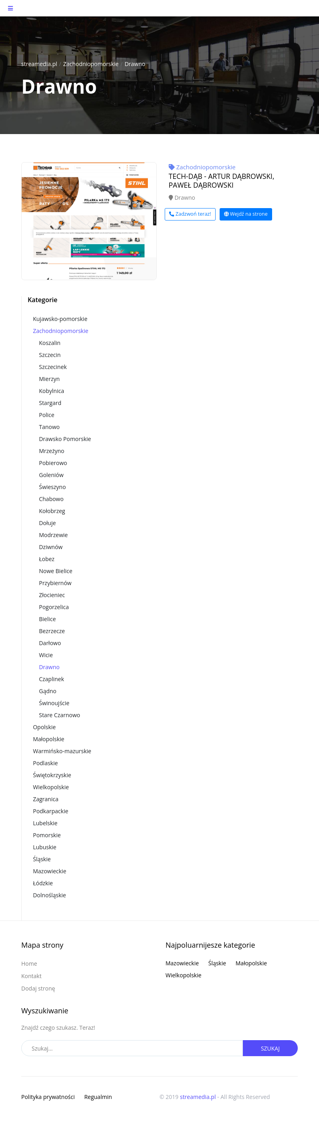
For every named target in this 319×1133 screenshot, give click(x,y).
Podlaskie (45, 763)
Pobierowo (53, 463)
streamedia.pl (39, 64)
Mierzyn (49, 379)
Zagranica (46, 799)
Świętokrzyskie (52, 775)
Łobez (47, 559)
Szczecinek (53, 367)
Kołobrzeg (52, 511)
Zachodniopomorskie (91, 64)
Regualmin (98, 1097)
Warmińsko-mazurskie (62, 751)
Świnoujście (54, 703)
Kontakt (31, 976)
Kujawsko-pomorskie (60, 319)
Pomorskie (47, 835)
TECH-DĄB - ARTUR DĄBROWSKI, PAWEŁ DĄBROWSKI (222, 180)
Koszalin (50, 343)
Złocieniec (52, 595)
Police (46, 415)
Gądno (48, 691)
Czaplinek (51, 679)
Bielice (47, 619)
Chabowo (51, 499)
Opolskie (44, 727)
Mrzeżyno (51, 451)
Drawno (135, 64)
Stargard (50, 403)
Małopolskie (48, 739)
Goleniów (51, 475)
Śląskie (41, 859)
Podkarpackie (50, 811)
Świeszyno (52, 487)
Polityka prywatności (48, 1097)
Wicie (46, 655)
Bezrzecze (52, 631)
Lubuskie (44, 847)
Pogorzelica (54, 607)
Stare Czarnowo (59, 715)
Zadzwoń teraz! (190, 214)
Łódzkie (43, 883)
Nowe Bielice (55, 571)
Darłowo (50, 643)
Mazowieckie (49, 871)
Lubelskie (45, 823)
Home (29, 963)
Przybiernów (55, 583)
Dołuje (47, 523)
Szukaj (270, 1048)
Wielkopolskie (51, 787)
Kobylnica (51, 391)
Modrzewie (53, 535)
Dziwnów (51, 547)
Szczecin (50, 355)
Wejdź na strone (246, 214)
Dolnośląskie (49, 895)
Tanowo (49, 427)
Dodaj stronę (38, 988)
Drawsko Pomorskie (65, 439)
